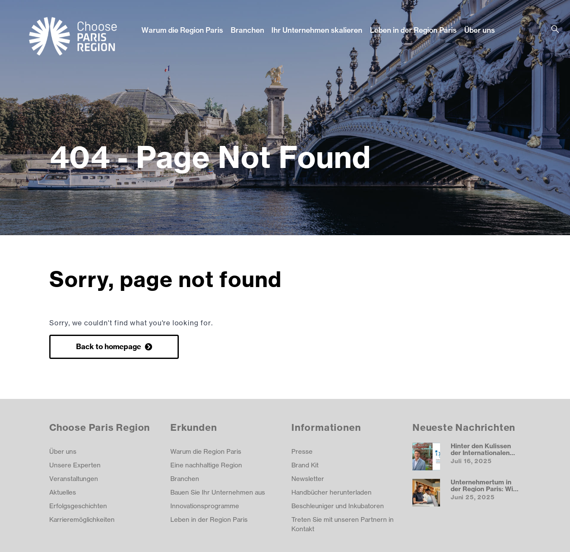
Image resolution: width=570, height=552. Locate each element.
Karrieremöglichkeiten (82, 519)
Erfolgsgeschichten (78, 506)
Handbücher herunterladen (331, 492)
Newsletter (307, 479)
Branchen (247, 30)
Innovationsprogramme (204, 506)
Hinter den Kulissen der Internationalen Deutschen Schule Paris (481, 456)
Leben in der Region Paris (413, 30)
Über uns (479, 30)
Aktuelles (62, 492)
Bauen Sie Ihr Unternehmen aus (217, 492)
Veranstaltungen (73, 479)
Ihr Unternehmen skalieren (316, 30)
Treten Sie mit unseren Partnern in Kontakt (342, 524)
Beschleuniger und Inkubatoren (337, 506)
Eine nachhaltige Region (206, 465)
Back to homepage (109, 346)
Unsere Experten (75, 465)
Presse (302, 451)
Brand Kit (305, 465)
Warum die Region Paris (182, 30)
